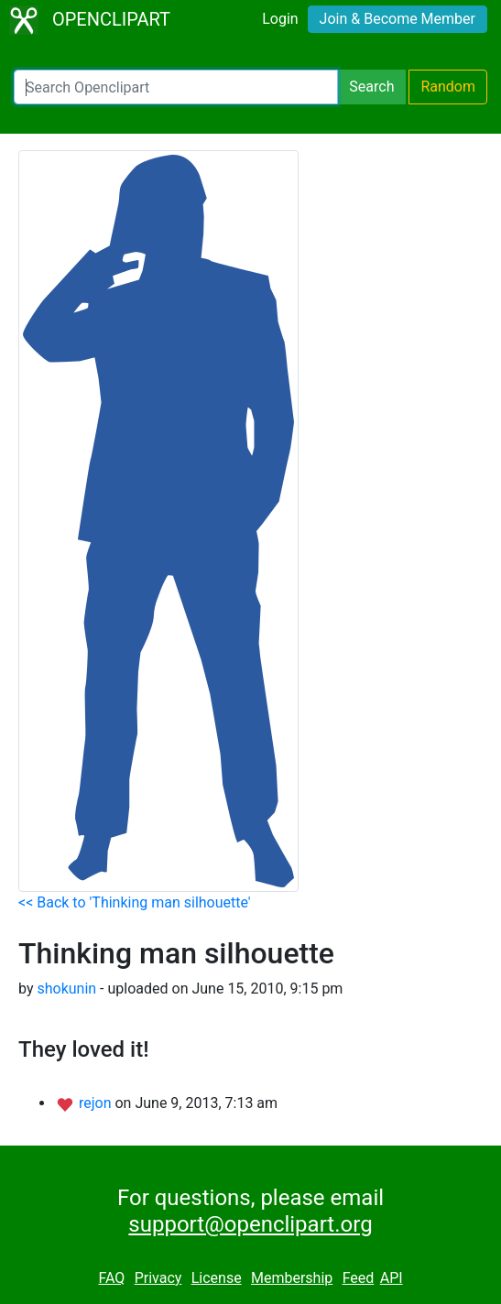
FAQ (111, 1278)
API (391, 1278)
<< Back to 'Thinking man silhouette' (134, 902)
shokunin (66, 988)
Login (280, 18)
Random (447, 86)
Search (371, 86)
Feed (359, 1278)
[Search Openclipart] (176, 87)
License (216, 1278)
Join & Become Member (397, 18)
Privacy (158, 1278)
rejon (97, 1103)
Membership (291, 1278)
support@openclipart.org (250, 1224)
